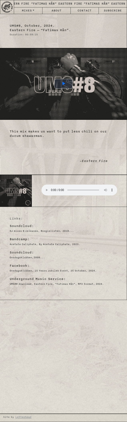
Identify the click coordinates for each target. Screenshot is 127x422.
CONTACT (85, 10)
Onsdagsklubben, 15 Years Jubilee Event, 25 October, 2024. (53, 271)
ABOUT (56, 10)
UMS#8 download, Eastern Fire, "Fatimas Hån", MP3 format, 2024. (57, 284)
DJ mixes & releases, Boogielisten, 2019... (42, 231)
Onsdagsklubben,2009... (27, 257)
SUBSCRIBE (113, 10)
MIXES (27, 10)
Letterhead (23, 417)
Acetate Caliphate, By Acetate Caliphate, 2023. (45, 244)
